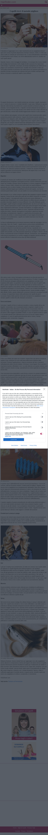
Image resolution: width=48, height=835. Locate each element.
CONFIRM (14, 439)
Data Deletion (14, 445)
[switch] (41, 417)
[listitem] (24, 413)
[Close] (44, 389)
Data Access (24, 445)
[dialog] (24, 417)
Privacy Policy (33, 445)
